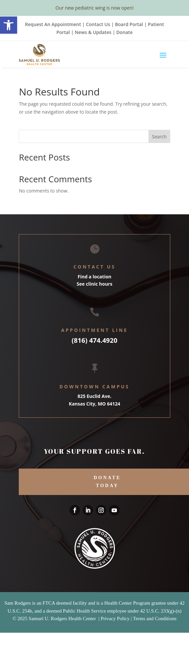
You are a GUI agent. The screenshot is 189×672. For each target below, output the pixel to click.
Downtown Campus (94, 386)
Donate (124, 32)
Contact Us (98, 24)
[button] (8, 25)
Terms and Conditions (154, 618)
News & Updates (93, 32)
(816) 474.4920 (95, 340)
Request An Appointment (53, 24)
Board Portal (128, 24)
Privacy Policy (115, 618)
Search (159, 136)
